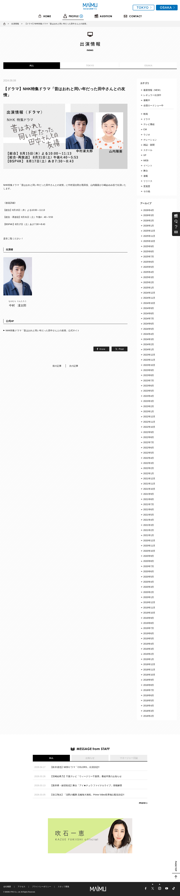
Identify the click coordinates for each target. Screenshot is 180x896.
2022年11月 (149, 422)
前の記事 (57, 366)
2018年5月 (148, 700)
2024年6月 (148, 323)
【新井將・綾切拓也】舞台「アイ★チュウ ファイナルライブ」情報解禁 (86, 785)
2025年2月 (148, 282)
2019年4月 (148, 643)
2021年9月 (148, 494)
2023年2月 (148, 406)
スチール (147, 150)
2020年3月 (148, 587)
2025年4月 (148, 272)
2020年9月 (148, 556)
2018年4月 (148, 705)
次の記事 (73, 366)
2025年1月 (148, 287)
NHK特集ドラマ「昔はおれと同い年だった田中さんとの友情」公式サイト (43, 330)
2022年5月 (148, 452)
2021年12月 (149, 478)
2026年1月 (148, 225)
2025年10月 (149, 241)
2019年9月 (148, 618)
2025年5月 (148, 267)
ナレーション (150, 139)
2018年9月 (148, 679)
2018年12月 (149, 664)
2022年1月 (148, 473)
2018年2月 (148, 716)
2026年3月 (148, 215)
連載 (145, 176)
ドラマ (146, 119)
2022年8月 (148, 437)
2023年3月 (148, 401)
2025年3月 (148, 277)
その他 (146, 191)
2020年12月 (149, 540)
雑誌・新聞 (149, 145)
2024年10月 (149, 303)
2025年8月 (148, 251)
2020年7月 (148, 566)
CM (145, 129)
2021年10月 (149, 489)
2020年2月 (148, 592)
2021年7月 (148, 504)
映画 (145, 114)
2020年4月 (148, 581)
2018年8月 (148, 685)
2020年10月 (149, 551)
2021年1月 (148, 535)
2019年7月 (148, 628)
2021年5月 (148, 514)
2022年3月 (148, 463)
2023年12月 (149, 354)
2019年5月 (148, 638)
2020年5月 (148, 576)
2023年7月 (148, 380)
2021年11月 (149, 483)
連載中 (146, 100)
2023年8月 (148, 375)
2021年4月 (148, 520)
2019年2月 (148, 654)
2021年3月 (148, 525)
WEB (145, 160)
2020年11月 (149, 545)
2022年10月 (149, 427)
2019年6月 (148, 633)
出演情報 (15, 24)
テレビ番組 (149, 124)
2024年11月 (149, 298)
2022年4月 (148, 458)
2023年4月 (148, 396)
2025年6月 (148, 262)
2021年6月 (148, 509)
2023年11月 (149, 360)
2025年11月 (149, 236)
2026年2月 (148, 220)
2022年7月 (148, 442)
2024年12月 (149, 292)
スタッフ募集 (63, 886)
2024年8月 (148, 313)
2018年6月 (148, 695)
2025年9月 (148, 246)
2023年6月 (148, 385)
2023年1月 (148, 411)
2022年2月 (148, 468)
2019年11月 (149, 607)
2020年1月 (148, 597)
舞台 (145, 170)
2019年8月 (148, 623)
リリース (147, 181)
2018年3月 (148, 711)
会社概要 (7, 886)
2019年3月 (148, 649)
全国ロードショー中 (153, 105)
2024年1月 (148, 349)
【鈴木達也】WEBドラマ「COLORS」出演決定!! (74, 767)
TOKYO (90, 65)
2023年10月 (149, 365)
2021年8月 (148, 499)
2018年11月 (149, 669)
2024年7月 (148, 318)
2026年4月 (148, 210)
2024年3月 (148, 339)
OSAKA (148, 65)
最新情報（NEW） (152, 90)
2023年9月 (148, 370)
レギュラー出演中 (152, 95)
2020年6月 (148, 571)
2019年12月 (149, 602)
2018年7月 (148, 690)
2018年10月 (149, 674)
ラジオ (146, 134)
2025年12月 (149, 230)
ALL (31, 65)
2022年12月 (149, 416)
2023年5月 (148, 390)
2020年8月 (148, 561)
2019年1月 (148, 659)
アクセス (21, 886)
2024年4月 (148, 334)
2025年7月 (148, 256)
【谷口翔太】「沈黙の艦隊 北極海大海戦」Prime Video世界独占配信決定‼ (87, 794)
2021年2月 (148, 530)
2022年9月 (148, 432)
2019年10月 (149, 612)
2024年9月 (148, 308)
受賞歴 (146, 186)
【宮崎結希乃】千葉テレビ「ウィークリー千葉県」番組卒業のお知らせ (86, 776)
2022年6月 (148, 447)
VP (144, 155)
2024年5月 (148, 329)
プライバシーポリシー (41, 886)
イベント (147, 165)
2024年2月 (148, 344)
